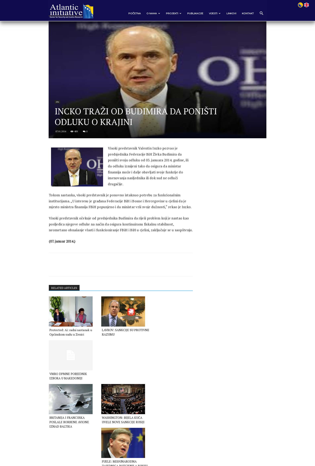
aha (59, 105)
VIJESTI (213, 13)
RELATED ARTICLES (66, 304)
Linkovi (230, 13)
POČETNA (133, 13)
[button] (260, 13)
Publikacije (194, 13)
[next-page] (59, 406)
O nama (152, 13)
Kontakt (246, 13)
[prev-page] (52, 406)
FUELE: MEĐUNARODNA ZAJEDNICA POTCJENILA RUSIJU (163, 393)
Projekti (172, 13)
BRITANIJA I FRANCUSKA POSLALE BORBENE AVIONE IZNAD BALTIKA (70, 393)
